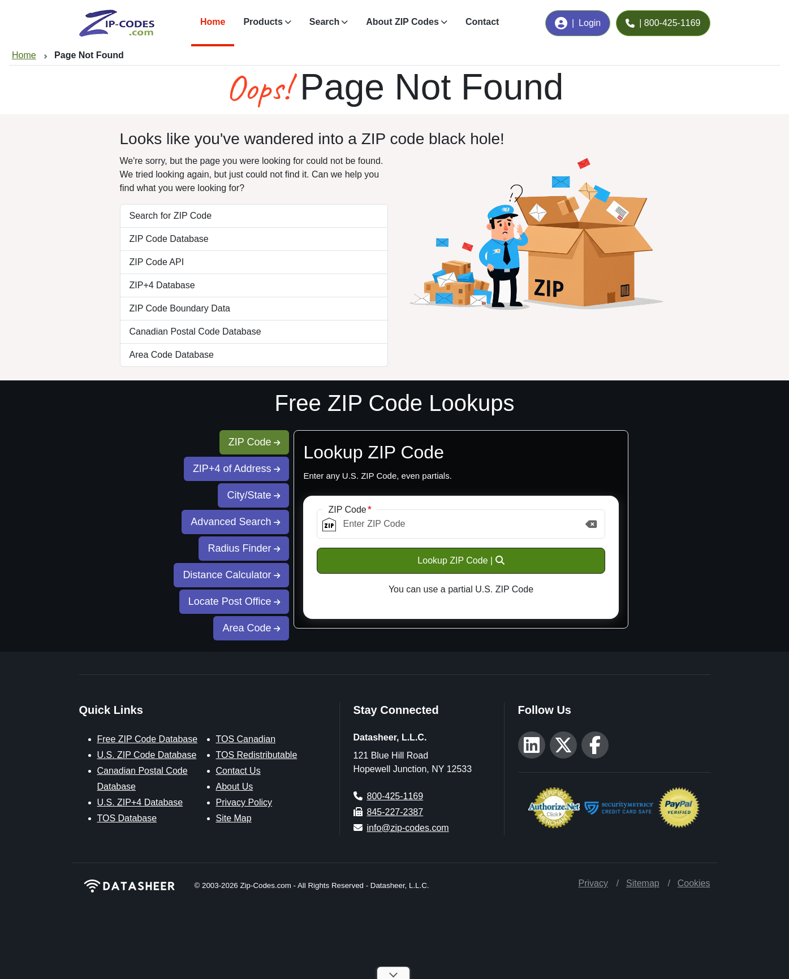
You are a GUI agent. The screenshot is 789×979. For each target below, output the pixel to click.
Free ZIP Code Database (147, 739)
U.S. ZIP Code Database (147, 755)
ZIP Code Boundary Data (180, 308)
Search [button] (324, 22)
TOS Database (127, 818)
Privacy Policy (244, 802)
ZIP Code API (157, 262)
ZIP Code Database (169, 239)
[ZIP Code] (461, 524)
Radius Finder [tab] (244, 548)
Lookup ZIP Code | (460, 560)
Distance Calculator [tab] (231, 575)
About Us (234, 786)
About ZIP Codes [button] (402, 22)
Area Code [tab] (251, 628)
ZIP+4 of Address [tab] (237, 468)
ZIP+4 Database (162, 285)
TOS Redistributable (257, 755)
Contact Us (238, 771)
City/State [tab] (253, 495)
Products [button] (262, 22)
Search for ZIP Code (171, 215)
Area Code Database (172, 354)
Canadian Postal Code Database (195, 331)
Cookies (694, 883)
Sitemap (642, 883)
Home (212, 22)
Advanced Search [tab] (235, 521)
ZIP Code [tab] (254, 442)
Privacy (593, 883)
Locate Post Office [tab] (234, 601)
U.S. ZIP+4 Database (140, 802)
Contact (482, 22)
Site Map (234, 818)
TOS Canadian (246, 739)
